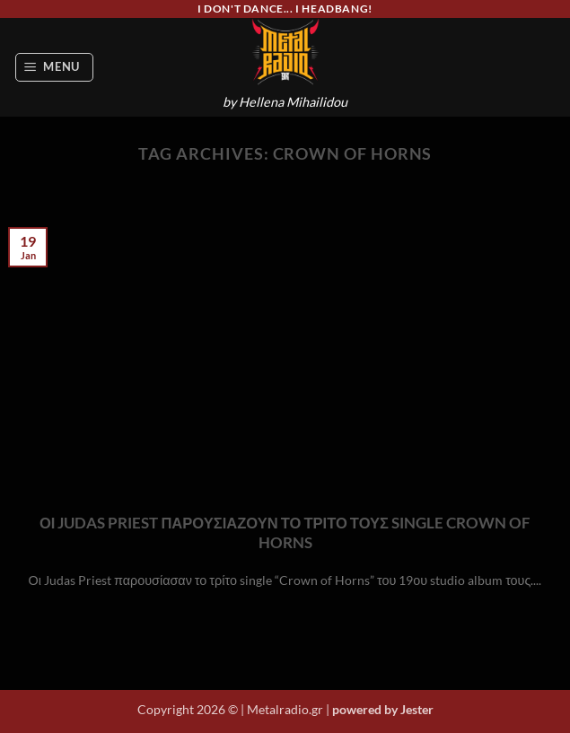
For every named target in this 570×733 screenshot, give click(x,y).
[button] (54, 67)
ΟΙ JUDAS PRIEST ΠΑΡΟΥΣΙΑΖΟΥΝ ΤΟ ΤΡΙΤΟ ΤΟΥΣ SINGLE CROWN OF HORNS (285, 533)
